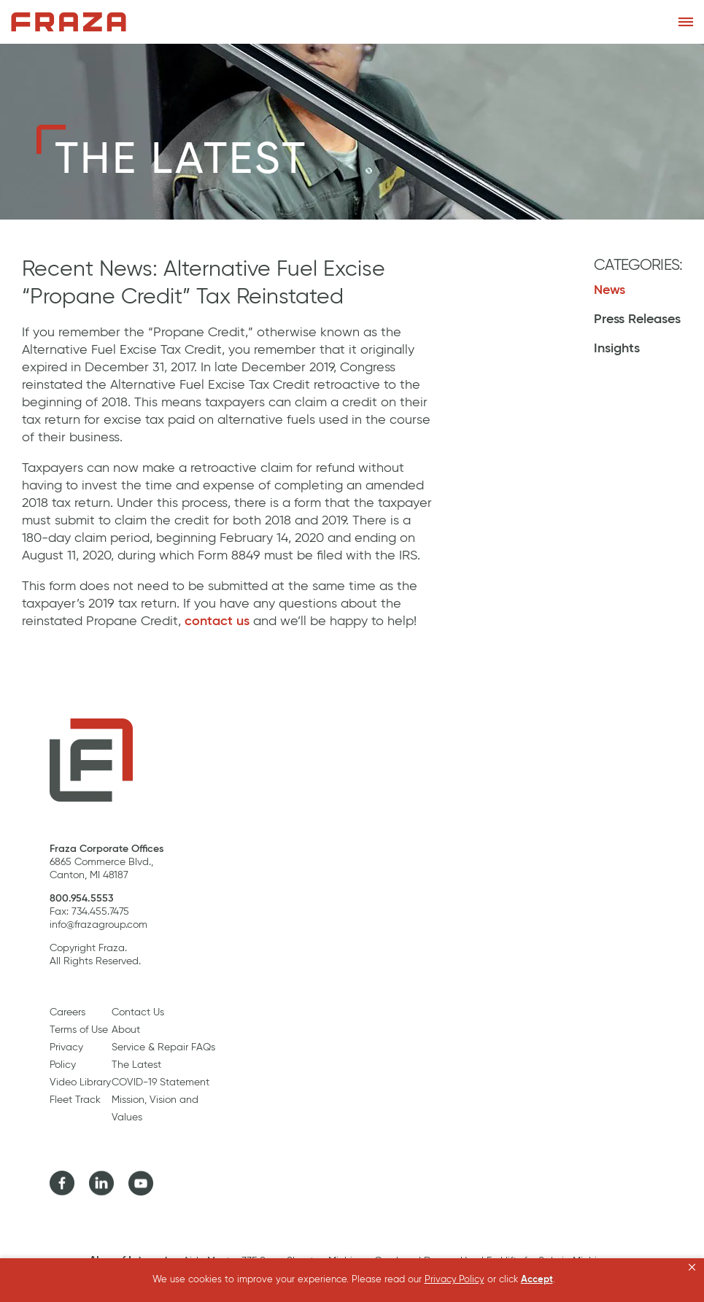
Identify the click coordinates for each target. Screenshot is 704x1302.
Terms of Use (79, 1030)
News (609, 290)
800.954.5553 (82, 899)
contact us (217, 621)
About (126, 1030)
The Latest (136, 1065)
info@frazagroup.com (98, 925)
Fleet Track (75, 1100)
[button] (692, 1267)
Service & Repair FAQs (163, 1047)
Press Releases (637, 319)
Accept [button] (537, 1279)
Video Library (80, 1082)
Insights (617, 348)
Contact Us (138, 1012)
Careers (67, 1012)
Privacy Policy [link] (454, 1279)
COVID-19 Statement (160, 1082)
